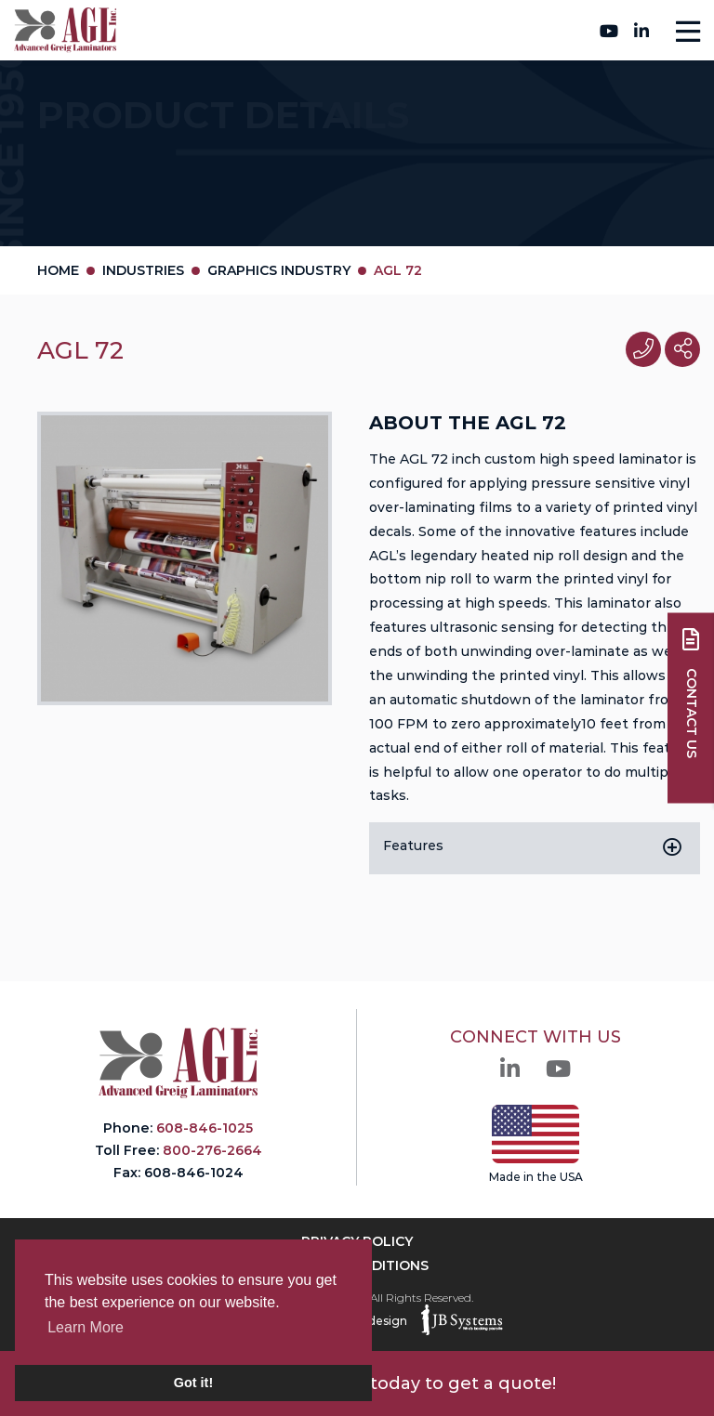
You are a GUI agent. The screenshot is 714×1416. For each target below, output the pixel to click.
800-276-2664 (352, 29)
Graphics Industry (278, 270)
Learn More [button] (85, 1327)
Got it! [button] (193, 1382)
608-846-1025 (204, 1128)
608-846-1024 (194, 1172)
